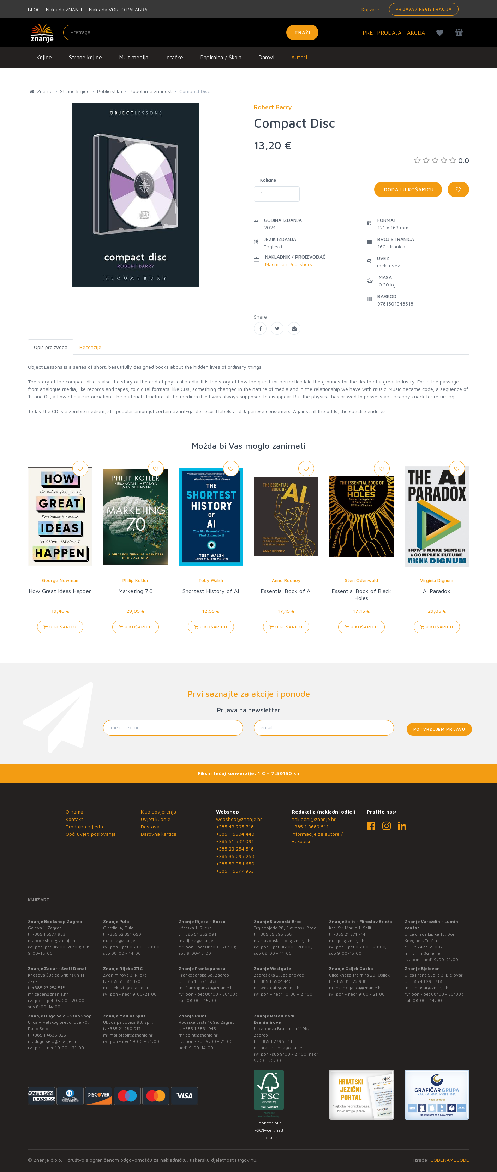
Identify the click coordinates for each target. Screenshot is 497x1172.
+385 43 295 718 (235, 826)
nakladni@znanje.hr (314, 819)
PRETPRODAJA (382, 32)
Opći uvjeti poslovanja (91, 834)
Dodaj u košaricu (408, 189)
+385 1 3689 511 (310, 826)
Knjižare (369, 9)
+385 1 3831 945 (199, 1028)
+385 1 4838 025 (49, 1035)
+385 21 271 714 (349, 934)
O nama (74, 812)
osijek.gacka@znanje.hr (359, 987)
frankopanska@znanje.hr (209, 987)
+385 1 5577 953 (235, 871)
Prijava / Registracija (424, 9)
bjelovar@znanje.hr (430, 987)
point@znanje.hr (201, 1035)
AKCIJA (416, 32)
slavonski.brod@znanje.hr (286, 940)
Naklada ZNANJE (65, 9)
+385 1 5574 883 (199, 981)
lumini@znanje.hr (428, 953)
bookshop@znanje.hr (56, 940)
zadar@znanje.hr (51, 994)
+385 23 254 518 (235, 849)
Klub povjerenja (158, 812)
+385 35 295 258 (235, 856)
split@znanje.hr (351, 940)
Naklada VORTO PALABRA (118, 9)
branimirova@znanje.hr (284, 1047)
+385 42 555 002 (426, 946)
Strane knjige (85, 57)
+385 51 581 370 (123, 981)
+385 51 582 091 (235, 841)
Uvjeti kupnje (155, 819)
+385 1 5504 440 (235, 834)
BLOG (34, 9)
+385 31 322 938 (350, 981)
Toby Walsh (210, 580)
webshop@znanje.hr (239, 819)
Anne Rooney (286, 580)
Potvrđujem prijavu (439, 729)
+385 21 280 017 (124, 1028)
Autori (299, 57)
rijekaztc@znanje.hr (129, 987)
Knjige (44, 57)
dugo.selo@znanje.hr (56, 1041)
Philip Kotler (135, 580)
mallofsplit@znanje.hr (131, 1035)
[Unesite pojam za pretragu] (190, 32)
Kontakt (74, 819)
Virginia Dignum (436, 580)
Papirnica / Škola (220, 57)
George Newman (60, 580)
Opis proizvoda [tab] (50, 347)
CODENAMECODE (449, 1160)
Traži (302, 32)
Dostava (150, 826)
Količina (268, 180)
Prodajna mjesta (84, 826)
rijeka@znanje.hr (201, 940)
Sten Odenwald (361, 580)
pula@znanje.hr (125, 940)
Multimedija (133, 57)
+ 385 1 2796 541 (275, 1041)
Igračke (174, 57)
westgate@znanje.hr (281, 987)
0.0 (441, 160)
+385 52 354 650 (235, 863)
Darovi (266, 57)
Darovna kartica (158, 834)
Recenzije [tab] (90, 347)
